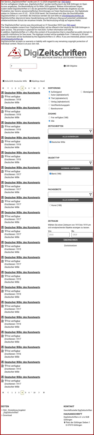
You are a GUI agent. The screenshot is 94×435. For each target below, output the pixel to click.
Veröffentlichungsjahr (59, 105)
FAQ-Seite (65, 2)
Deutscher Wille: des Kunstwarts (22, 92)
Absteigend (87, 92)
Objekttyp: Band (37, 81)
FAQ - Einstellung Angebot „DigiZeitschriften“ (14, 411)
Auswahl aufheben (70, 168)
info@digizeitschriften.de (73, 16)
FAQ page (71, 25)
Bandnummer (56, 108)
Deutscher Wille (57, 142)
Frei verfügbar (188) (58, 117)
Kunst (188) (56, 205)
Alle (51, 121)
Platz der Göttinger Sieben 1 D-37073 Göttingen (78, 423)
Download (7, 415)
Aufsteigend (55, 92)
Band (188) (55, 174)
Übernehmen (71, 240)
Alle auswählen (71, 137)
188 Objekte (70, 66)
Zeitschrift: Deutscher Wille (15, 81)
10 (34, 88)
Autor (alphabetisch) (59, 95)
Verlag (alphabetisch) (59, 102)
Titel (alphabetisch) (58, 98)
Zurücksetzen (70, 246)
